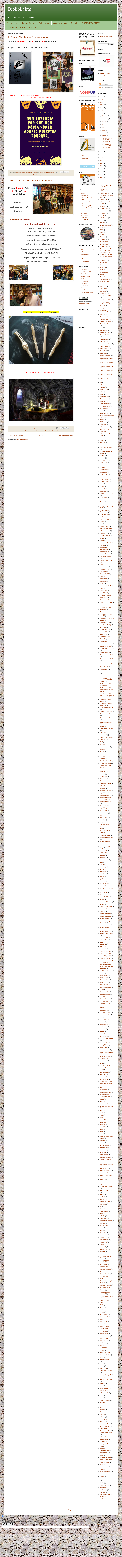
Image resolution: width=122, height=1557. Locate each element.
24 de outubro (104, 246)
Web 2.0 (102, 1474)
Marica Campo (104, 1058)
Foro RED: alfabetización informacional (85, 215)
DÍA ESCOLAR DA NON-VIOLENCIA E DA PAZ (106, 679)
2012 (102, 168)
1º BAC (102, 215)
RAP (101, 1305)
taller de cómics (104, 1393)
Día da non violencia (105, 636)
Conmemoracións (105, 569)
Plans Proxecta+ (104, 1239)
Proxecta (102, 1290)
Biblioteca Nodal (104, 431)
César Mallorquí (104, 514)
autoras (102, 392)
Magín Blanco (104, 1026)
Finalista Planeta (104, 824)
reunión (102, 1345)
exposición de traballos (106, 801)
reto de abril (103, 1321)
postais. (102, 1254)
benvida (102, 419)
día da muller (103, 634)
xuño (103, 124)
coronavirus (103, 581)
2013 (102, 166)
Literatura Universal (105, 1012)
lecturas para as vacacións (104, 928)
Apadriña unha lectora (106, 378)
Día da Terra (103, 641)
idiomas (102, 876)
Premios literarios (105, 1274)
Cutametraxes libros (105, 600)
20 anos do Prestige (105, 225)
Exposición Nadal (105, 805)
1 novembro (103, 199)
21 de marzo (103, 234)
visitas (102, 1469)
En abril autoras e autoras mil (105, 770)
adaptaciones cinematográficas (105, 311)
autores (102, 394)
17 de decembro (104, 211)
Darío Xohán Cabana (106, 602)
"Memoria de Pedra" (105, 193)
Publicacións (103, 84)
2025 (102, 96)
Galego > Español (105, 76)
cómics (102, 540)
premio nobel (103, 1264)
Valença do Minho (105, 1444)
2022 (102, 105)
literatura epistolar (105, 994)
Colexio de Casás (105, 535)
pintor (101, 1228)
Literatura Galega (105, 1003)
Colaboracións (104, 533)
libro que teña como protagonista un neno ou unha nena (106, 966)
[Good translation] (5, 1524)
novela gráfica (104, 1147)
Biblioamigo (103, 422)
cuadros (102, 583)
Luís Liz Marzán (104, 1019)
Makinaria (103, 1029)
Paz (101, 1206)
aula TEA (102, 385)
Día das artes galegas (106, 644)
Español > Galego (105, 73)
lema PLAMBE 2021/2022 (104, 943)
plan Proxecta (104, 1235)
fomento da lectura (105, 835)
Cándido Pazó (104, 460)
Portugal (102, 1251)
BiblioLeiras (20, 9)
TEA (101, 1395)
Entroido (102, 774)
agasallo (102, 314)
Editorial (102, 749)
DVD (101, 742)
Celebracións (103, 497)
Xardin (102, 1483)
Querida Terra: (104, 1300)
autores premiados (105, 403)
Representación (104, 1317)
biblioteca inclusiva (105, 429)
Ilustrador (102, 881)
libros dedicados (104, 984)
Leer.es (83, 193)
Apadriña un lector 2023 (106, 370)
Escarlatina (103, 781)
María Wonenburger (105, 1056)
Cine (101, 524)
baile (101, 411)
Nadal (101, 1117)
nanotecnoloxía (104, 1122)
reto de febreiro (104, 1326)
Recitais (102, 1309)
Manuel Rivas (104, 1042)
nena (101, 1129)
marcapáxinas (104, 1045)
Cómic (102, 538)
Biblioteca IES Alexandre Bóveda (86, 284)
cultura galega (104, 588)
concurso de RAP (105, 551)
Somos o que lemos (60, 23)
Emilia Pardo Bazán (105, 763)
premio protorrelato (35, 175)
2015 (102, 160)
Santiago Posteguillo (105, 1375)
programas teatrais (105, 1287)
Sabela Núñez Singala (106, 1359)
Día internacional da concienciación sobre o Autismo (106, 689)
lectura (102, 904)
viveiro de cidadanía (105, 1471)
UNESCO (103, 1436)
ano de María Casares (106, 344)
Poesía (102, 1244)
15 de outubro (104, 208)
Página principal (12, 23)
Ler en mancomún (86, 261)
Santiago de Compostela (106, 1370)
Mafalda (102, 1022)
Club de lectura (44, 23)
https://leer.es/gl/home (106, 36)
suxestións (103, 1390)
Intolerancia (103, 892)
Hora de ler (84, 256)
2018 (102, 151)
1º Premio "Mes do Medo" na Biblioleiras (28, 37)
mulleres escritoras (105, 1104)
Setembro (102, 1383)
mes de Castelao (104, 1072)
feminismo (103, 820)
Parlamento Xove (105, 1201)
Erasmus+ (103, 778)
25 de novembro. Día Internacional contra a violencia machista (106, 256)
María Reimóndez (105, 1050)
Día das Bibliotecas (105, 646)
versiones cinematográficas (105, 1449)
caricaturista (103, 472)
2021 (102, 108)
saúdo (101, 1377)
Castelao (102, 488)
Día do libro (103, 676)
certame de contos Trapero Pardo (105, 511)
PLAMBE (103, 1232)
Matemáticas (103, 1061)
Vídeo (101, 1455)
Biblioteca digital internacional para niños (88, 206)
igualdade (102, 879)
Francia (102, 844)
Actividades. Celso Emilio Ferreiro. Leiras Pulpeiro (106, 303)
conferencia (103, 564)
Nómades (102, 1140)
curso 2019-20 (104, 593)
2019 (102, 113)
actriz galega (103, 308)
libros (101, 973)
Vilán (82, 278)
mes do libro (103, 1074)
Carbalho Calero (104, 469)
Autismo (102, 387)
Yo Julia (102, 1498)
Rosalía (102, 1350)
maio (103, 127)
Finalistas (14, 219)
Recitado (102, 1307)
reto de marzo (104, 1333)
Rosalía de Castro (105, 1355)
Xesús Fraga (103, 1490)
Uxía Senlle (103, 1441)
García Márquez (104, 860)
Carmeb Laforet (104, 479)
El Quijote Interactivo (106, 761)
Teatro (102, 1398)
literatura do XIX (105, 992)
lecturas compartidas (105, 916)
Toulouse (102, 1414)
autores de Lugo (104, 396)
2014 (102, 163)
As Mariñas (84, 274)
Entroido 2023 (104, 776)
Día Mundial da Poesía (106, 707)
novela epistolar (104, 1145)
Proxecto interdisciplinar (107, 1296)
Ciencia (102, 521)
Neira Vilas (103, 1127)
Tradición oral (104, 1419)
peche (101, 1213)
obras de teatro (104, 1182)
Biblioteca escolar (105, 427)
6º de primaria (104, 272)
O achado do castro (105, 1157)
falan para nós (104, 813)
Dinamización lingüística (107, 728)
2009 (102, 177)
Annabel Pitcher (104, 339)
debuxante (103, 609)
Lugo (101, 1017)
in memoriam (103, 886)
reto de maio (103, 1331)
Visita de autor (104, 1467)
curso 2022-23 (104, 597)
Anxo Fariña (103, 353)
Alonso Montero (104, 319)
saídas (101, 1363)
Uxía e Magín (104, 1439)
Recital (102, 1312)
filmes (101, 822)
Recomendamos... (28, 23)
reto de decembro (105, 1324)
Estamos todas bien (105, 783)
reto (101, 1319)
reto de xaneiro (104, 1340)
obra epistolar (104, 1168)
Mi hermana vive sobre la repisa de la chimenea (106, 1082)
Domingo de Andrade (106, 737)
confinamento (104, 567)
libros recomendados (105, 987)
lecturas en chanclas (105, 918)
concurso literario (18, 175)
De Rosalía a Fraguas (106, 607)
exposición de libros (105, 795)
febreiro (104, 133)
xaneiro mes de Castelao (106, 1479)
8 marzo (102, 274)
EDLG (102, 751)
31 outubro (103, 267)
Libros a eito (84, 259)
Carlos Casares (104, 474)
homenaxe (103, 871)
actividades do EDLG (106, 300)
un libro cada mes (105, 1426)
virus (101, 1464)
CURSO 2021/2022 (105, 595)
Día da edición (104, 632)
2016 (102, 157)
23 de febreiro (104, 241)
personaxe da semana (106, 1220)
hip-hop (102, 869)
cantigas (102, 467)
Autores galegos (104, 399)
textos (101, 1407)
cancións (102, 458)
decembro (105, 116)
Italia (101, 894)
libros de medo (104, 977)
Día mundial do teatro (106, 722)
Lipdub (102, 989)
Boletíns (102, 438)
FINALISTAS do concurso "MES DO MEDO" (30, 180)
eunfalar (102, 785)
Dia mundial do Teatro (106, 718)
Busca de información (106, 447)
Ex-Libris (102, 788)
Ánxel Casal (103, 351)
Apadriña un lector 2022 (106, 366)
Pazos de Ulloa (104, 1211)
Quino (101, 1302)
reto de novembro (105, 1336)
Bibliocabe (84, 269)
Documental (103, 735)
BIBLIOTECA (85, 219)
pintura (102, 1230)
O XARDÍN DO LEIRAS (91, 23)
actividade (103, 291)
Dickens (102, 726)
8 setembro (103, 277)
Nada (101, 1115)
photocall (102, 1223)
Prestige (102, 1278)
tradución (102, 1421)
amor (101, 328)
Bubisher (102, 440)
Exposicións (103, 810)
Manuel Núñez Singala (106, 1038)
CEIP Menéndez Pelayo (106, 493)
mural (101, 1110)
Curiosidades (103, 590)
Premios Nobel (104, 1276)
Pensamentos (103, 1218)
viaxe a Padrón (104, 1452)
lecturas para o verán (105, 931)
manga (102, 1031)
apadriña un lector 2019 (106, 362)
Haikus (102, 864)
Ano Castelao (104, 341)
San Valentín (103, 1368)
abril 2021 (103, 286)
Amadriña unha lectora (106, 324)
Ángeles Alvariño (105, 332)
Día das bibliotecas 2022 (107, 648)
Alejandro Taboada (105, 317)
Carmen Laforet (104, 481)
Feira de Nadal (104, 817)
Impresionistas (104, 883)
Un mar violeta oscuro (106, 1432)
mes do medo (26, 175)
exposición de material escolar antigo (106, 798)
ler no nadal (103, 949)
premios (102, 1271)
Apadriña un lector (105, 355)
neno (101, 1131)
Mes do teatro (104, 1079)
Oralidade (102, 1184)
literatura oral (104, 1010)
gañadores (103, 857)
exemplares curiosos (105, 790)
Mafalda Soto (104, 1024)
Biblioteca (103, 424)
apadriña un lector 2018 (106, 358)
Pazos (101, 1209)
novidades (103, 1152)
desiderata (103, 627)
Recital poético (104, 1314)
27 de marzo (103, 262)
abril (101, 284)
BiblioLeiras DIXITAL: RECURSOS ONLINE (24, 27)
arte (101, 382)
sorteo (101, 1386)
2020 (102, 110)
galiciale (102, 855)
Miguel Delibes (104, 1094)
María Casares (104, 1047)
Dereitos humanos (105, 622)
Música (102, 1112)
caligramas (103, 455)
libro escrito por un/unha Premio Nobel (107, 961)
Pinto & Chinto (104, 1225)
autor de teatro (104, 389)
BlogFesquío (84, 290)
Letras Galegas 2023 (105, 956)
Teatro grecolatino (105, 1400)
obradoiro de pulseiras (106, 1175)
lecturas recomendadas (106, 933)
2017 (102, 154)
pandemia (102, 1197)
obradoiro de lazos (105, 1173)
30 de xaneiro (104, 265)
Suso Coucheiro (104, 1388)
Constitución (103, 571)
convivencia (103, 578)
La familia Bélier (105, 897)
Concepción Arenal (105, 543)
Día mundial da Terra (106, 711)
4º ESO (102, 269)
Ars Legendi (84, 281)
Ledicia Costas (104, 937)
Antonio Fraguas (104, 348)
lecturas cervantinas (105, 913)
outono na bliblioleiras (106, 1190)
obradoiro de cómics (105, 1170)
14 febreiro (103, 206)
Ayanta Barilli (104, 408)
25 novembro (103, 260)
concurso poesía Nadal (106, 556)
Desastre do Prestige (105, 625)
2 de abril (102, 222)
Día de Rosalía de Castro (107, 672)
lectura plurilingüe (105, 909)
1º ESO (102, 220)
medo (101, 1063)
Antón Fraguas (104, 346)
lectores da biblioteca (106, 902)
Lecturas (102, 911)
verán (101, 1446)
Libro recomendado (105, 970)
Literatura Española (105, 996)
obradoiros (103, 1179)
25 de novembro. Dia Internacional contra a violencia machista (106, 250)
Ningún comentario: (49, 172)
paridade (102, 1199)
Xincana (102, 1492)
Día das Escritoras (105, 652)
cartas (101, 484)
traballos (102, 1417)
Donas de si (103, 739)
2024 (102, 99)
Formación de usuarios (106, 837)
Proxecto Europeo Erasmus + (105, 1293)
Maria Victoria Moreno (106, 1052)
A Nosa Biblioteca (86, 276)
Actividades (103, 293)
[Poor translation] (11, 1524)
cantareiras (103, 465)
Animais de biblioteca (106, 335)
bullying (102, 442)
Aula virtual (84, 158)
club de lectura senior (106, 528)
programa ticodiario (105, 1285)
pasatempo (103, 1204)
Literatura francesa (105, 1001)
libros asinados (104, 975)
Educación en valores (106, 756)
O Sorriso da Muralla (87, 271)
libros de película (105, 980)
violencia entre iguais (106, 1459)
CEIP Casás (103, 491)
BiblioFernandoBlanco (87, 292)
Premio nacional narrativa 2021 (104, 1261)
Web (82, 155)
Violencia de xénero (105, 1457)
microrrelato (103, 1087)
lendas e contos (104, 946)
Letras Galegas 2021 (105, 951)
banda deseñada (104, 413)
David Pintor (103, 605)
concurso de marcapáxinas (104, 548)
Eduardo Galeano (105, 754)
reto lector (103, 1343)
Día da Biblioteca (105, 629)
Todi (101, 1412)
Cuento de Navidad (105, 586)
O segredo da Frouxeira (106, 1164)
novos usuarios (104, 1154)
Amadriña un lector (105, 321)
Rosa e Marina (104, 1347)
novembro (105, 119)
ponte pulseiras (104, 1249)
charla (101, 517)
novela (102, 1143)
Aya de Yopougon (105, 406)
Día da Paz (103, 639)
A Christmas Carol (105, 279)
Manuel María (104, 1036)
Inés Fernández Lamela (106, 888)
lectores (102, 899)
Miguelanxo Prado (105, 1096)
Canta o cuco (103, 462)
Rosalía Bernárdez (105, 1352)
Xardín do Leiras (104, 1485)
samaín (102, 1366)
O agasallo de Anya (105, 1159)
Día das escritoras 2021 (106, 655)
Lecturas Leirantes (105, 925)
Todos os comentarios (106, 87)
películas (102, 1216)
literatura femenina (105, 999)
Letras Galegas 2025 (105, 958)
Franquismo (103, 850)
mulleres (102, 1101)
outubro (104, 121)
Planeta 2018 (103, 1237)
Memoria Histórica (105, 1065)
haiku (101, 862)
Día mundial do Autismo (107, 714)
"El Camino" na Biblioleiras (104, 190)
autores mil (103, 401)
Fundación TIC (104, 852)
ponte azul (103, 1247)
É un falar (74, 23)
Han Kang (103, 867)
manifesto (102, 1034)
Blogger (70, 1510)
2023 (102, 102)
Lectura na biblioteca (106, 906)
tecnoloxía (103, 1402)
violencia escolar (104, 1462)
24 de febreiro (104, 244)
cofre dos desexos (105, 531)
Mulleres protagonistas (106, 1106)
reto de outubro (104, 1338)
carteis (102, 486)
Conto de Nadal (104, 574)
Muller (102, 1099)
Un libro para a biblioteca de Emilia (105, 1429)
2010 (102, 174)
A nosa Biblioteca (105, 281)
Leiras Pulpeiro (104, 940)
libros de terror (104, 982)
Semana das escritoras (106, 1379)
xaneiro (104, 135)
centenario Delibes (105, 504)
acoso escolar (103, 288)
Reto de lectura (104, 1328)
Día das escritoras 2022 (106, 659)
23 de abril (103, 239)
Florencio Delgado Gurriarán (105, 831)
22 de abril (103, 237)
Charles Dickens (104, 519)
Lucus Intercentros (105, 1015)
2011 (101, 171)
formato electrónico (105, 841)
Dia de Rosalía (104, 667)
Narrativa (102, 1124)
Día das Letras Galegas (106, 663)
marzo (104, 130)
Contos (102, 576)
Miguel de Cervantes (106, 1092)
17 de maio (103, 213)
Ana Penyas (103, 330)
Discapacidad (103, 732)
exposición (103, 793)
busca (101, 445)
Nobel (101, 1134)
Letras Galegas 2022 (105, 953)
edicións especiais (105, 747)
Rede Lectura (85, 254)
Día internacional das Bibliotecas (106, 704)
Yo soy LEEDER (86, 195)
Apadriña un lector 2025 (106, 374)
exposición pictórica (105, 808)
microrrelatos (103, 1089)
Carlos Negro (103, 477)
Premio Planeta (104, 1266)
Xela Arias (103, 1487)
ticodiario (102, 1409)
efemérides (103, 758)
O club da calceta (105, 1162)
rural (101, 1357)
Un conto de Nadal (105, 1424)
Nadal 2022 (103, 1120)
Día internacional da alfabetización (105, 684)
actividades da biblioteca (107, 296)
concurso (102, 545)
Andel (83, 287)
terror (42, 175)
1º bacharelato (104, 218)
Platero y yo (103, 1242)
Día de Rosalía (104, 669)
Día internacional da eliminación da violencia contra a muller (107, 695)
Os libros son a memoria (107, 1186)
